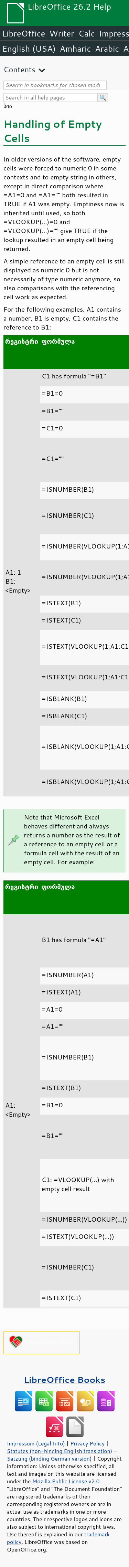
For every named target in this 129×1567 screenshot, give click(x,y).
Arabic (107, 48)
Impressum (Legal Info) (36, 1443)
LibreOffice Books (65, 1379)
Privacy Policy (87, 1443)
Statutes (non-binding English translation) (59, 1451)
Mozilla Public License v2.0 (66, 1481)
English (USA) (29, 48)
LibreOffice (23, 33)
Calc (86, 33)
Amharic (75, 48)
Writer (61, 33)
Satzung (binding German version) (49, 1458)
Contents (19, 69)
